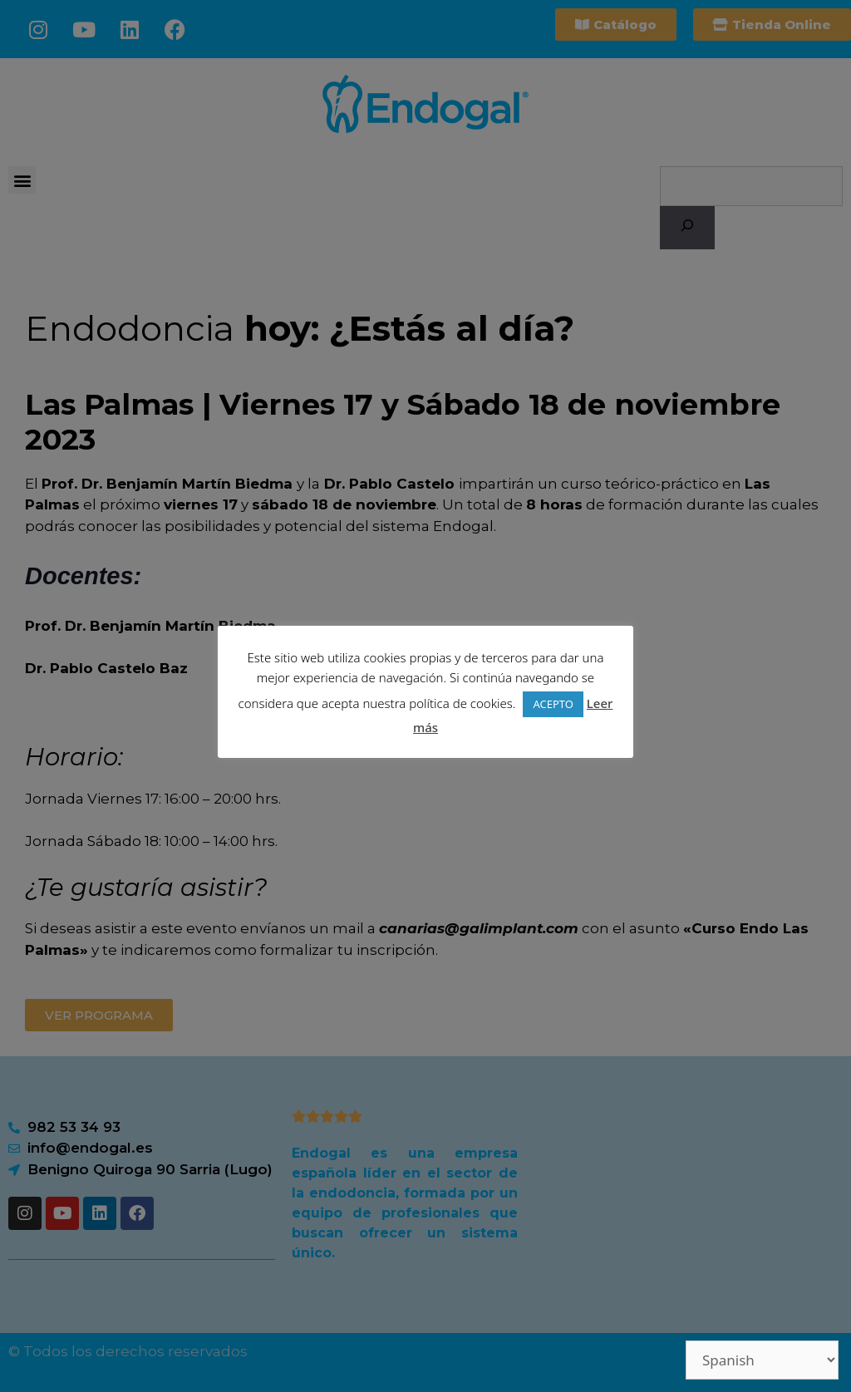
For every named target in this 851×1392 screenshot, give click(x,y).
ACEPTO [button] (553, 703)
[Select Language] (762, 1360)
